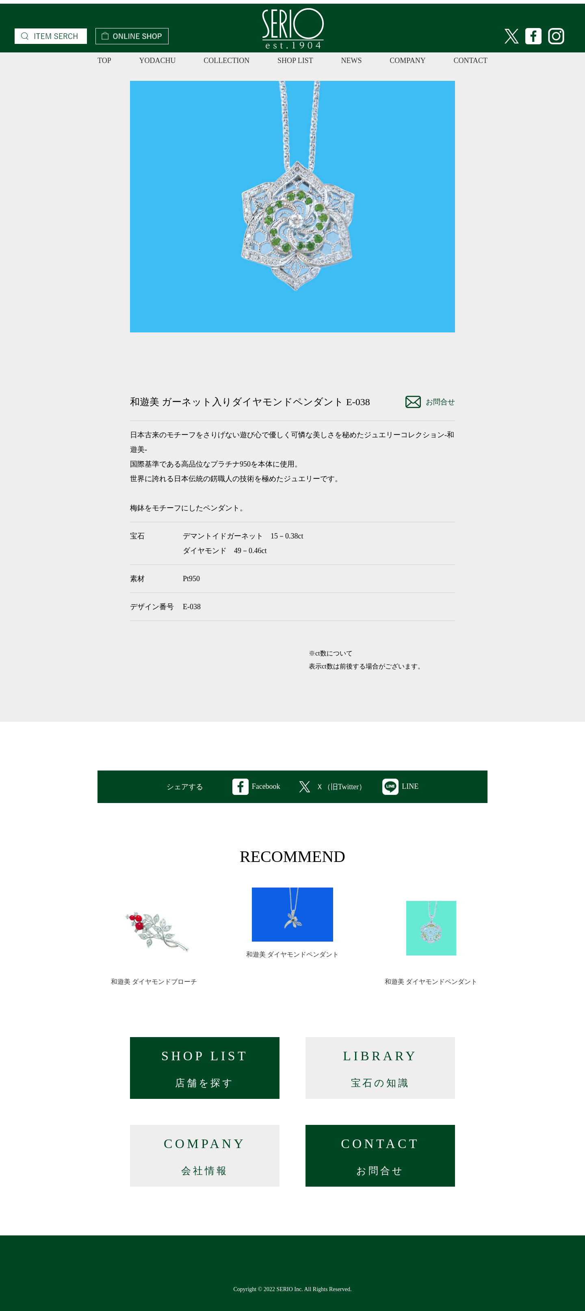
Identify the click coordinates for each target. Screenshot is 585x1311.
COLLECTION (226, 60)
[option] (292, 206)
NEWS (351, 60)
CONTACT (470, 60)
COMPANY (407, 60)
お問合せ (430, 401)
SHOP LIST (295, 60)
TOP (104, 60)
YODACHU (157, 60)
